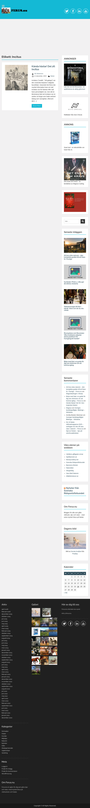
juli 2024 (4, 640)
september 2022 (7, 686)
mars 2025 (5, 628)
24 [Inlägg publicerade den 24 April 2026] (78, 586)
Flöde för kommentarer (9, 771)
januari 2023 (6, 677)
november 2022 (7, 681)
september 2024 (7, 636)
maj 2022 (5, 696)
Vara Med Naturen (72, 473)
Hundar (4, 736)
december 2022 (7, 679)
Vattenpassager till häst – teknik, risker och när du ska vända (74, 308)
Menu (4, 6)
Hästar (52, 76)
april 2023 (5, 669)
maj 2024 (5, 645)
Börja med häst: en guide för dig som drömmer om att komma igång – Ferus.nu (75, 399)
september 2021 (7, 705)
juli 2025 (4, 619)
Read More (37, 106)
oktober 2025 (6, 616)
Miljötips (4, 738)
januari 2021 (6, 715)
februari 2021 (6, 713)
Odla (3, 746)
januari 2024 (6, 650)
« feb (65, 593)
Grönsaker (5, 731)
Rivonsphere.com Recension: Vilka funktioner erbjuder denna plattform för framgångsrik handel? (74, 335)
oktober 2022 (6, 684)
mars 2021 (5, 710)
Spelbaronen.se (71, 457)
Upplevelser (6, 750)
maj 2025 (5, 623)
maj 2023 (5, 667)
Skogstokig (70, 470)
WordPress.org (6, 773)
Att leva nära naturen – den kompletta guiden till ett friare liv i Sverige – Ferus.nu (76, 389)
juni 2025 (5, 621)
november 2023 (7, 655)
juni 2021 (4, 708)
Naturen (4, 741)
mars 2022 (5, 701)
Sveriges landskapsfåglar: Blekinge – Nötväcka (75, 410)
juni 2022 (5, 693)
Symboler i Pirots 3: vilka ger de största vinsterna (74, 283)
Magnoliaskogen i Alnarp (74, 394)
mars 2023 (5, 672)
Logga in (4, 766)
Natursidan (70, 468)
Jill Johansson (38, 73)
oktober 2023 (6, 657)
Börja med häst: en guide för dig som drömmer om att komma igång (74, 363)
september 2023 (7, 660)
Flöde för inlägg (7, 769)
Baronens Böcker (72, 465)
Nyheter (4, 743)
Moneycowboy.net (72, 460)
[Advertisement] (45, 35)
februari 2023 (6, 674)
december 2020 (7, 718)
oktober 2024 (6, 633)
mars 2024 (5, 648)
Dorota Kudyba (76, 551)
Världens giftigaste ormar (74, 454)
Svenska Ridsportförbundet (75, 462)
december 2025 (7, 614)
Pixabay (75, 554)
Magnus (69, 408)
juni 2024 (5, 643)
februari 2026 (6, 611)
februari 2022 (6, 703)
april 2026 (5, 609)
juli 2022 (4, 691)
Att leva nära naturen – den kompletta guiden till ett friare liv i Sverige (74, 257)
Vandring (5, 753)
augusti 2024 (6, 638)
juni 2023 (5, 664)
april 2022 (5, 698)
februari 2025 (6, 631)
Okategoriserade (7, 748)
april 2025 (5, 626)
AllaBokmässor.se (72, 476)
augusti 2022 (6, 689)
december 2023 (7, 652)
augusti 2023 (6, 662)
